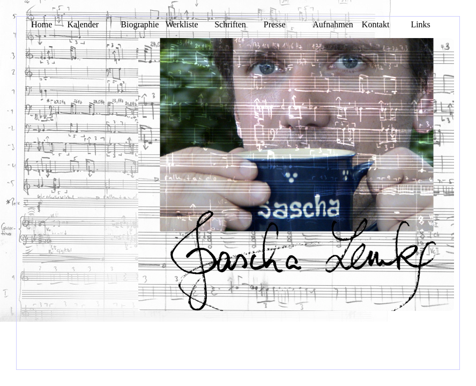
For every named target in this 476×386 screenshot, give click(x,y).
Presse (275, 24)
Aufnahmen (333, 24)
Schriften (230, 24)
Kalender (83, 24)
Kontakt (376, 24)
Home (41, 24)
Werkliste (182, 24)
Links (420, 24)
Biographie (140, 24)
